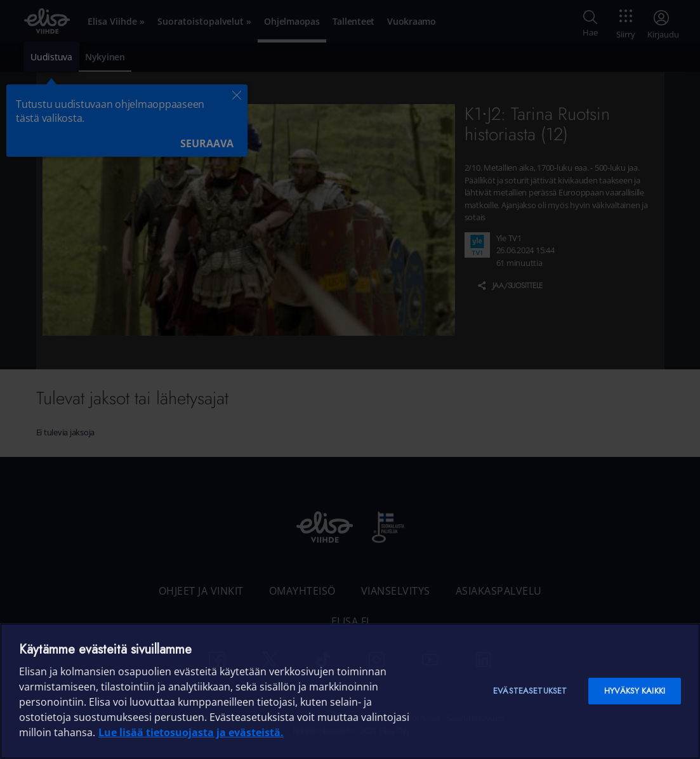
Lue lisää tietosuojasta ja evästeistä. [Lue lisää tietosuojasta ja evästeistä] (191, 732)
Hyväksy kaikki (634, 691)
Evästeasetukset (530, 691)
